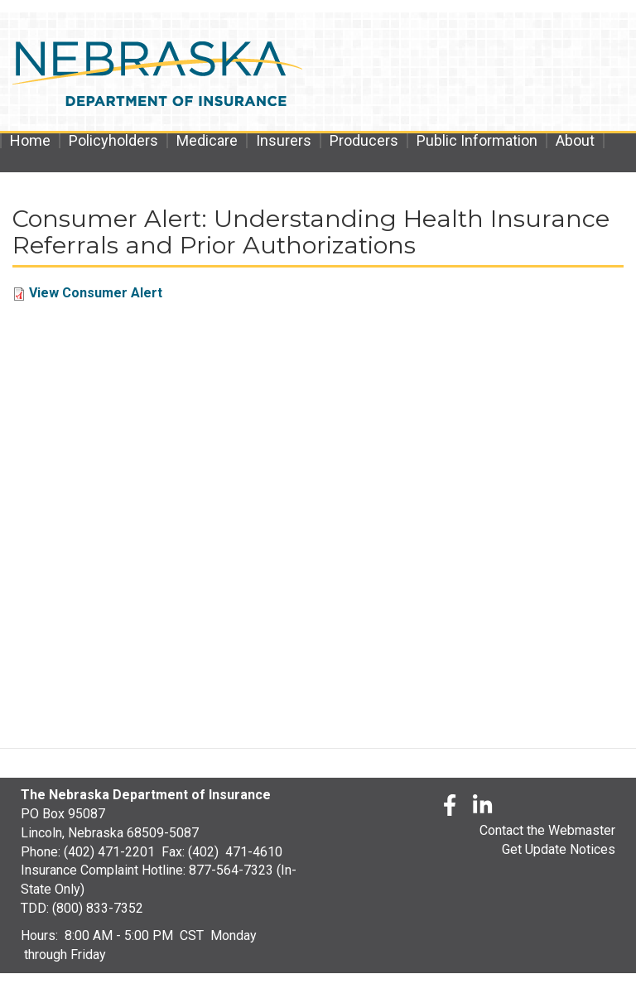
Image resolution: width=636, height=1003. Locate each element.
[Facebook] (449, 808)
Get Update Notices (558, 849)
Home (30, 140)
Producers (364, 140)
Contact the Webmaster (547, 830)
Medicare (207, 140)
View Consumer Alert (95, 293)
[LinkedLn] (483, 808)
